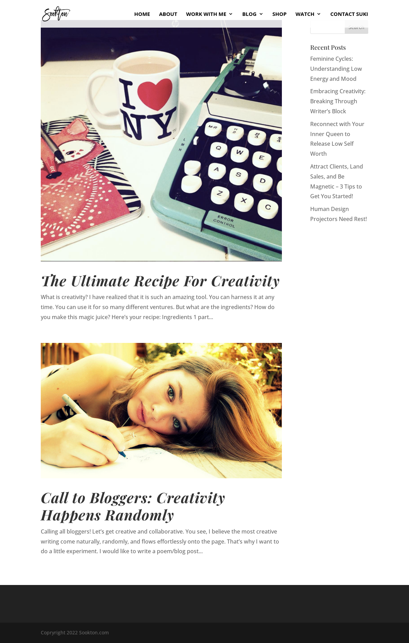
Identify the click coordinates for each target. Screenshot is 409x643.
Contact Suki (349, 14)
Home (142, 14)
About (168, 14)
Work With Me (206, 14)
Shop (280, 14)
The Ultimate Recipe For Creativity (160, 280)
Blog (249, 14)
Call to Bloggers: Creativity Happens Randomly (133, 506)
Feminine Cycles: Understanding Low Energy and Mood (336, 69)
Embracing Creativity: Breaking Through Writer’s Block (337, 101)
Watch (305, 14)
